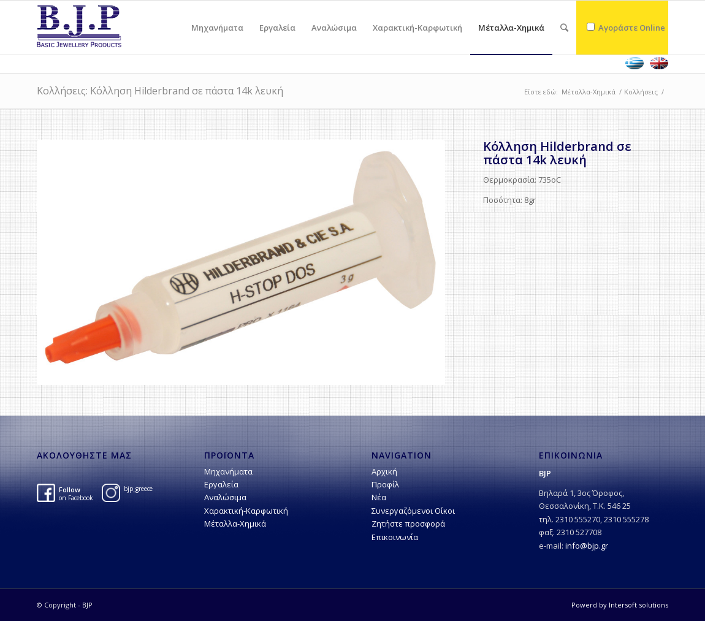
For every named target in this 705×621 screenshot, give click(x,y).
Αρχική (384, 471)
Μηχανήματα (228, 471)
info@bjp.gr (586, 545)
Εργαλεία (221, 484)
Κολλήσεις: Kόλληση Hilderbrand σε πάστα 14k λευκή (160, 90)
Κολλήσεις (641, 91)
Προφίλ (385, 484)
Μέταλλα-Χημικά (588, 91)
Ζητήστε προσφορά (408, 523)
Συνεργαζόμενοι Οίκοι (413, 510)
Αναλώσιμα (225, 497)
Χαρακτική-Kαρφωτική (246, 510)
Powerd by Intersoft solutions (619, 604)
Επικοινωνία (395, 537)
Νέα (379, 497)
